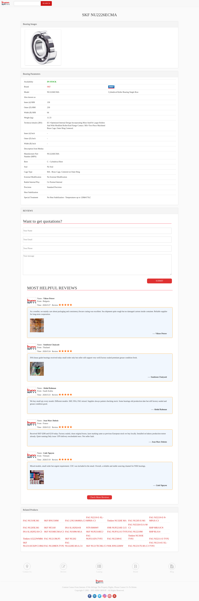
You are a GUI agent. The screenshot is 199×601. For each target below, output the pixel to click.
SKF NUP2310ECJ (94, 531)
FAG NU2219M (135, 531)
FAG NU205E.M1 (31, 527)
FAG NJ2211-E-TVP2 (159, 539)
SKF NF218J (50, 527)
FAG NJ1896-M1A (73, 531)
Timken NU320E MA (116, 520)
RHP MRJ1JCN (156, 527)
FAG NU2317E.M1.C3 (138, 546)
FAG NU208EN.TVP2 (54, 546)
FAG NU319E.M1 (31, 520)
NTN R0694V (92, 527)
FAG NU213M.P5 (52, 539)
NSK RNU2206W (115, 546)
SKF (49, 87)
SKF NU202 (70, 539)
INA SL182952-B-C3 (32, 531)
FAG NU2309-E (114, 539)
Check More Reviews (99, 497)
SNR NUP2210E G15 (116, 527)
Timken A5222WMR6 (33, 539)
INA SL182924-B (73, 527)
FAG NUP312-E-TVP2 (117, 531)
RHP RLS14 (154, 531)
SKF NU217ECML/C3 (96, 546)
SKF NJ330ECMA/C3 (54, 531)
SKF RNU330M (51, 520)
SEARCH (46, 3)
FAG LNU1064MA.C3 (75, 520)
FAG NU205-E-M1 (137, 520)
